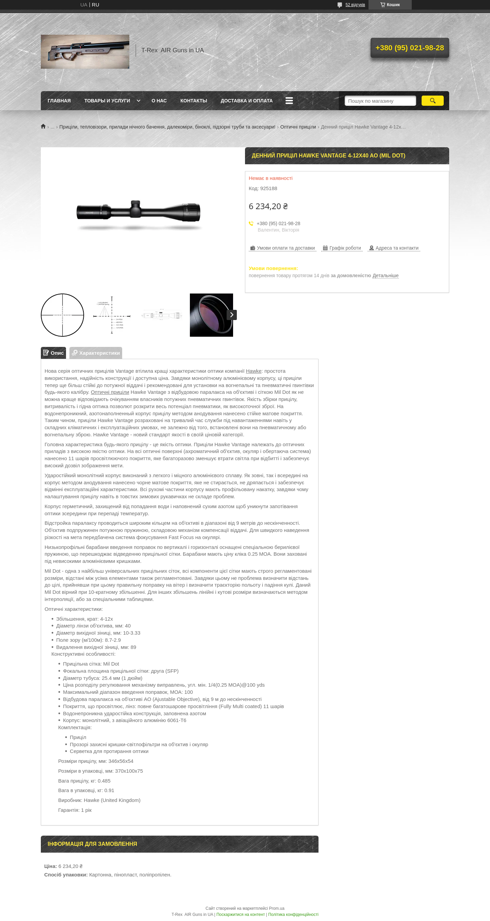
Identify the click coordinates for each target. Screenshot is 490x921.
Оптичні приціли (298, 127)
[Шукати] (433, 101)
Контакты (193, 100)
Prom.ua (276, 908)
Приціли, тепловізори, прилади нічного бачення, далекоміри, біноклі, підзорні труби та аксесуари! (168, 127)
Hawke (254, 371)
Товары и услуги (107, 100)
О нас (159, 100)
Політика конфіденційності (293, 914)
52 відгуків (355, 4)
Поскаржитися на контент (240, 914)
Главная (59, 100)
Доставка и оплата (247, 100)
